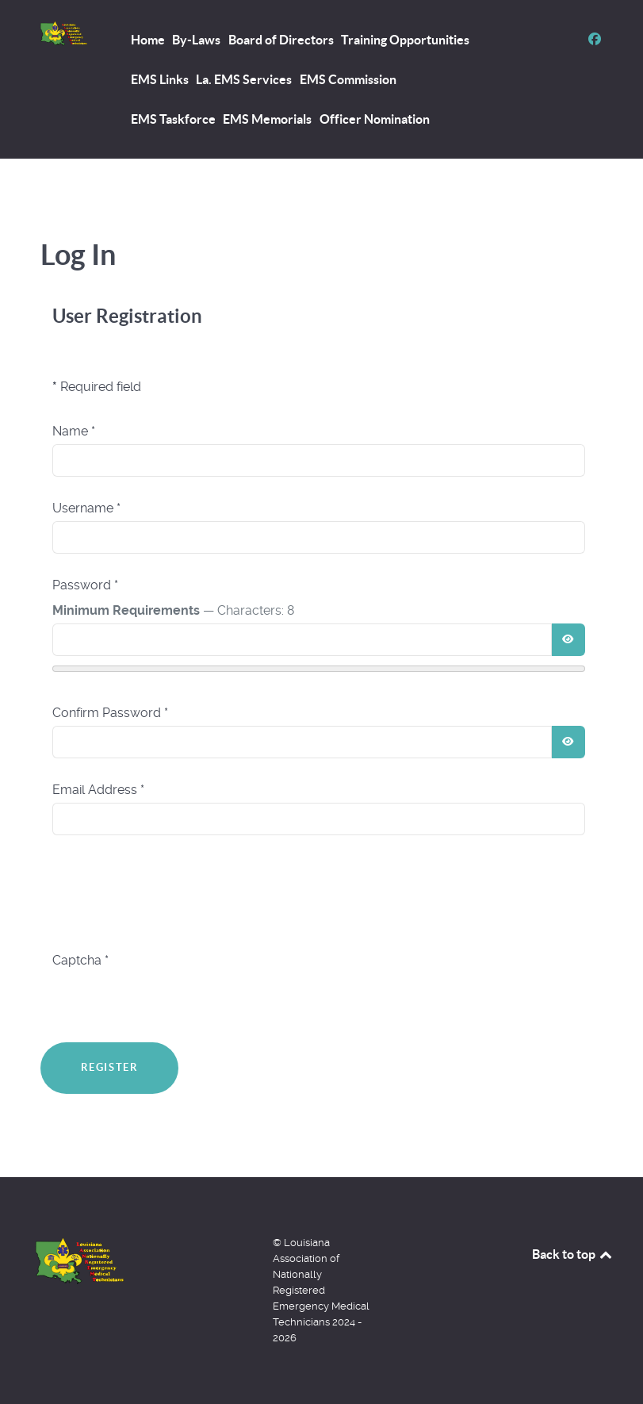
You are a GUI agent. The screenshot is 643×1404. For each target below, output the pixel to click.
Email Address (98, 789)
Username (86, 508)
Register (110, 1067)
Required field (96, 386)
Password (85, 585)
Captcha (80, 960)
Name (73, 431)
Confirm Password (110, 712)
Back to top (573, 1254)
